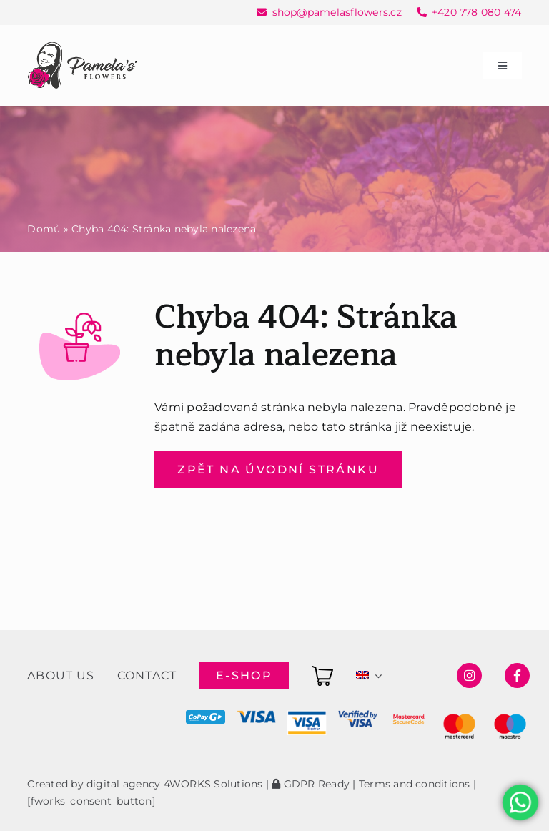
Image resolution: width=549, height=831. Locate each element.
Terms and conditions (414, 783)
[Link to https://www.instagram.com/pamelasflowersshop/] (469, 675)
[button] (28, 802)
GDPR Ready (311, 783)
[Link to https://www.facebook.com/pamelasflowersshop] (517, 675)
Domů (43, 228)
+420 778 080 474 (477, 12)
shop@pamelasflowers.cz (337, 12)
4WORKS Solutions (213, 783)
